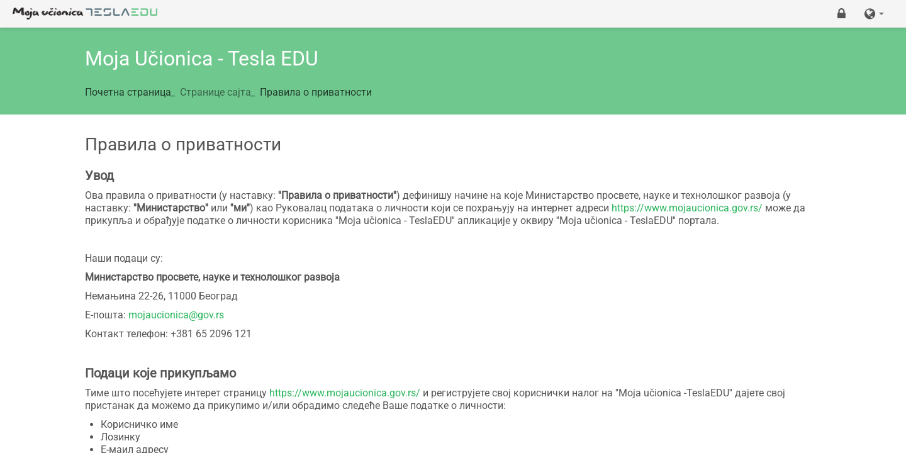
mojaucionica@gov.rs (176, 315)
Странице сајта (215, 92)
